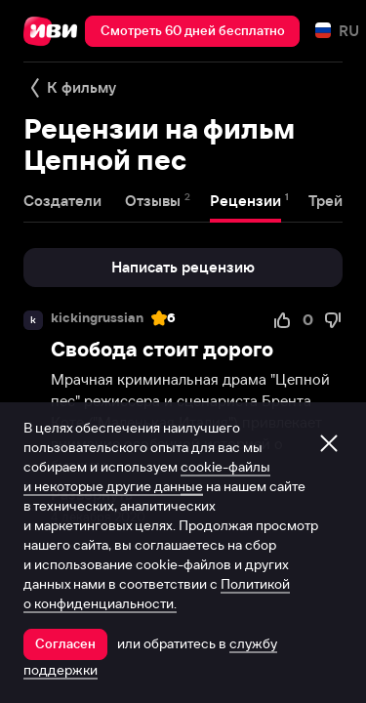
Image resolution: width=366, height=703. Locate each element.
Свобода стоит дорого (162, 349)
